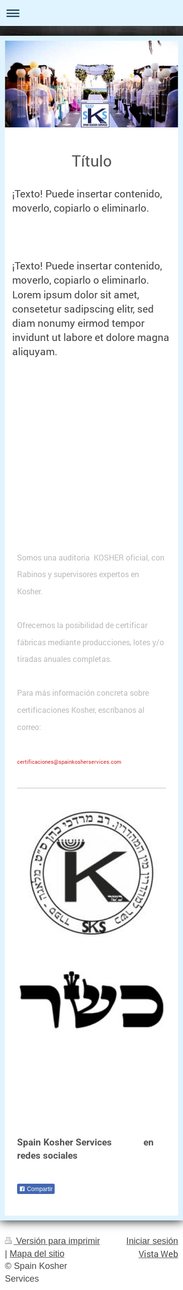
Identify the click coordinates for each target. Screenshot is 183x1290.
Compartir (36, 1189)
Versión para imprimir (52, 1241)
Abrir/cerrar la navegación (91, 13)
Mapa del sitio (37, 1254)
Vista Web (158, 1254)
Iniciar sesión (152, 1241)
